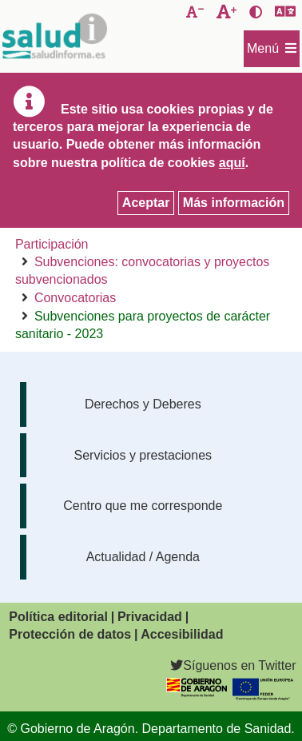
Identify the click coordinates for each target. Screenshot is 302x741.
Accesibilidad (182, 634)
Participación (52, 244)
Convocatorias (75, 298)
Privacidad (149, 616)
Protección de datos (70, 634)
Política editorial (58, 616)
